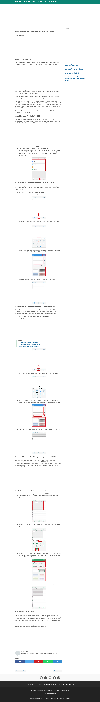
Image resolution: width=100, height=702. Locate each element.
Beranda (27, 684)
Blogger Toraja (22, 2)
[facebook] (20, 661)
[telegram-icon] (54, 677)
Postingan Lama (57, 670)
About (31, 684)
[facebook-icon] (41, 677)
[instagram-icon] (45, 677)
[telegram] (57, 661)
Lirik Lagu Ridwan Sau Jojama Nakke (74, 76)
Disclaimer (48, 684)
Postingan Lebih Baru (20, 670)
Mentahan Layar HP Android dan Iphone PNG (29, 346)
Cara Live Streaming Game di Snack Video (28, 342)
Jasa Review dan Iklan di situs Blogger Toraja (64, 684)
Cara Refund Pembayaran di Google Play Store (29, 344)
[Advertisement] (50, 15)
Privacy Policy (42, 684)
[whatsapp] (48, 661)
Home (33, 1)
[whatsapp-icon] (58, 677)
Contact (36, 684)
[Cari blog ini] (84, 2)
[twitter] (29, 661)
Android (40, 1)
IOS (45, 1)
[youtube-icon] (50, 677)
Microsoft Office (52, 1)
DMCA (52, 684)
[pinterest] (38, 661)
